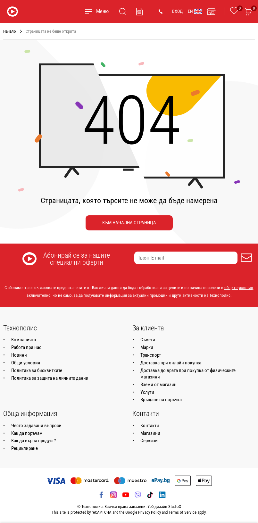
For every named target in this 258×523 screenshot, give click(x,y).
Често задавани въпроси (36, 425)
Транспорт (150, 355)
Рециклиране (24, 448)
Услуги (147, 392)
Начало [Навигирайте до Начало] (9, 31)
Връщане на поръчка (161, 400)
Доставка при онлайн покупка (170, 363)
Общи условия (25, 363)
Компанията (23, 340)
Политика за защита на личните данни (49, 378)
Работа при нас (26, 347)
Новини (19, 355)
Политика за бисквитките (36, 370)
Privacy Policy (149, 512)
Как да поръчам (27, 433)
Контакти (149, 425)
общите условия (238, 287)
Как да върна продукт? (33, 441)
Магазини (150, 433)
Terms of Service (182, 512)
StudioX (174, 506)
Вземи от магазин (158, 384)
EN (195, 11)
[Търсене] (123, 11)
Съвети (147, 340)
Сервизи (149, 441)
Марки (146, 347)
